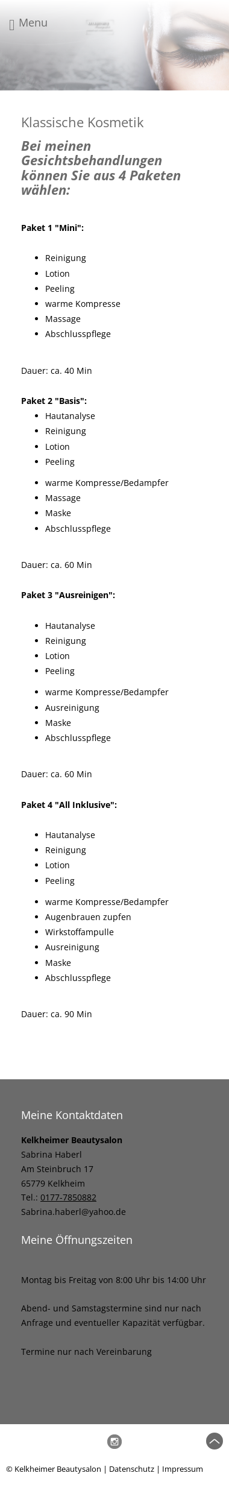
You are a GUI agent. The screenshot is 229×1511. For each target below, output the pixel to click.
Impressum (182, 1468)
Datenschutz (131, 1468)
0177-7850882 (68, 1197)
